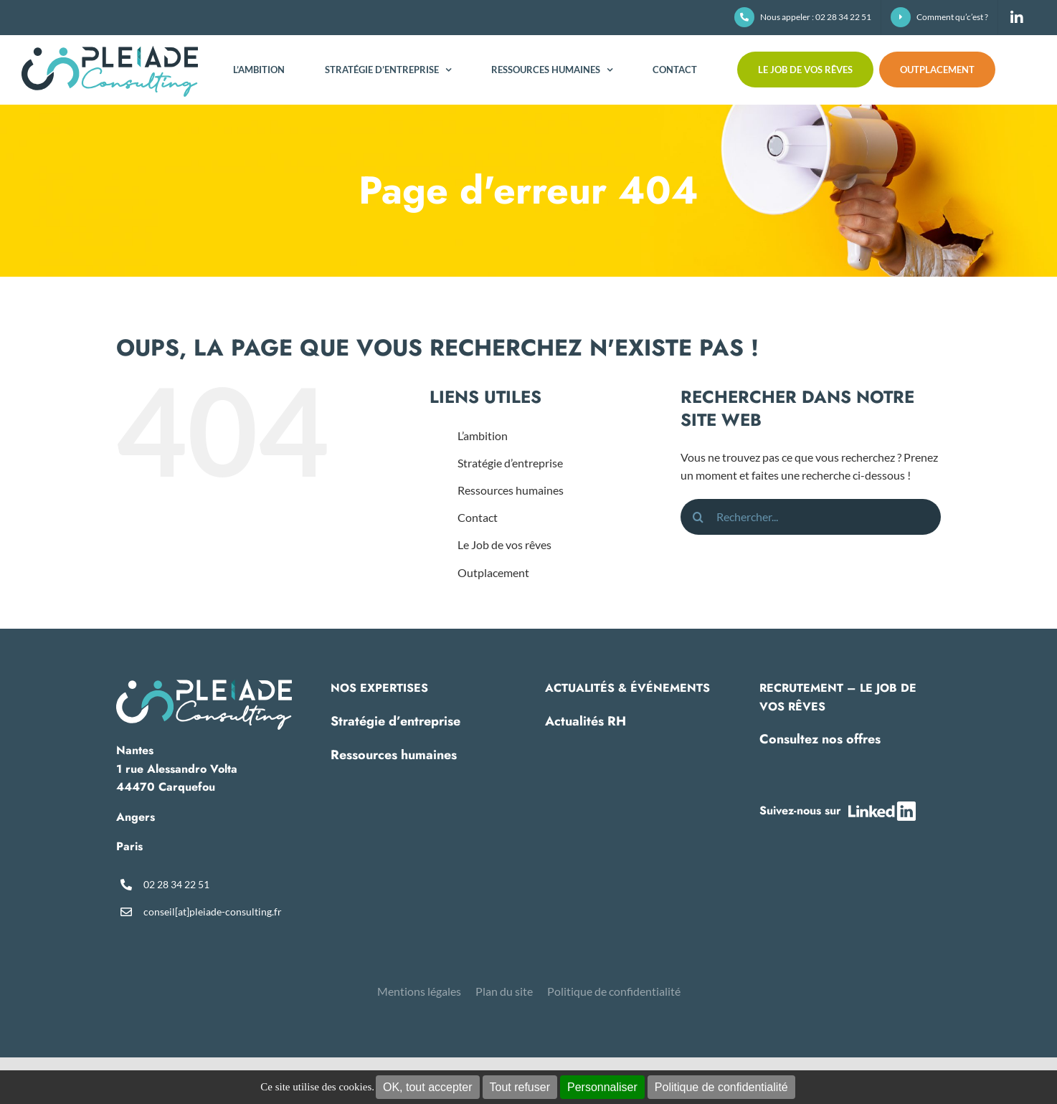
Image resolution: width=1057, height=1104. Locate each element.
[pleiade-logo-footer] (204, 684)
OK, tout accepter (428, 1087)
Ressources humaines (511, 490)
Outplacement (493, 572)
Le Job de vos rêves (504, 544)
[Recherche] (698, 517)
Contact (478, 517)
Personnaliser (602, 1087)
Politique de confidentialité (721, 1087)
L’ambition (483, 435)
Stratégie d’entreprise (510, 463)
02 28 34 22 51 (176, 884)
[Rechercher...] (811, 517)
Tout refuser (520, 1087)
